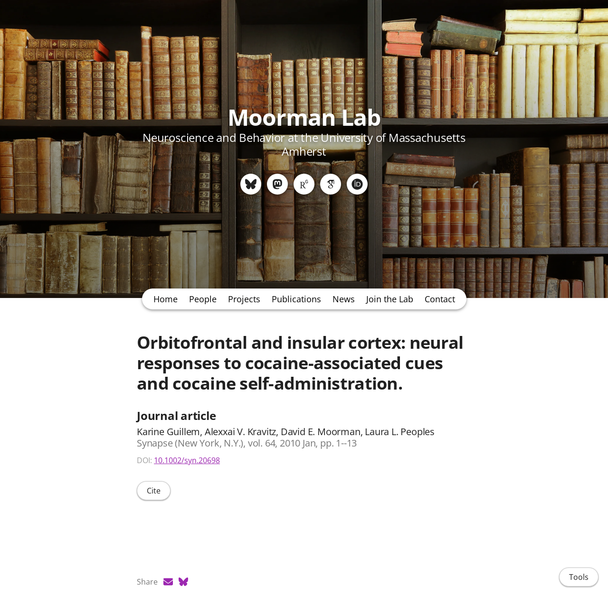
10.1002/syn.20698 (187, 460)
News (343, 299)
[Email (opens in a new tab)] (168, 582)
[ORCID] (357, 184)
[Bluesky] (250, 184)
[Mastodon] (277, 184)
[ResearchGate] (304, 184)
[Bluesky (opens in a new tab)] (183, 582)
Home (165, 299)
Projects (244, 299)
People (203, 299)
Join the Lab (389, 299)
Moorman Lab (304, 117)
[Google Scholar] (330, 184)
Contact (440, 299)
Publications (296, 299)
